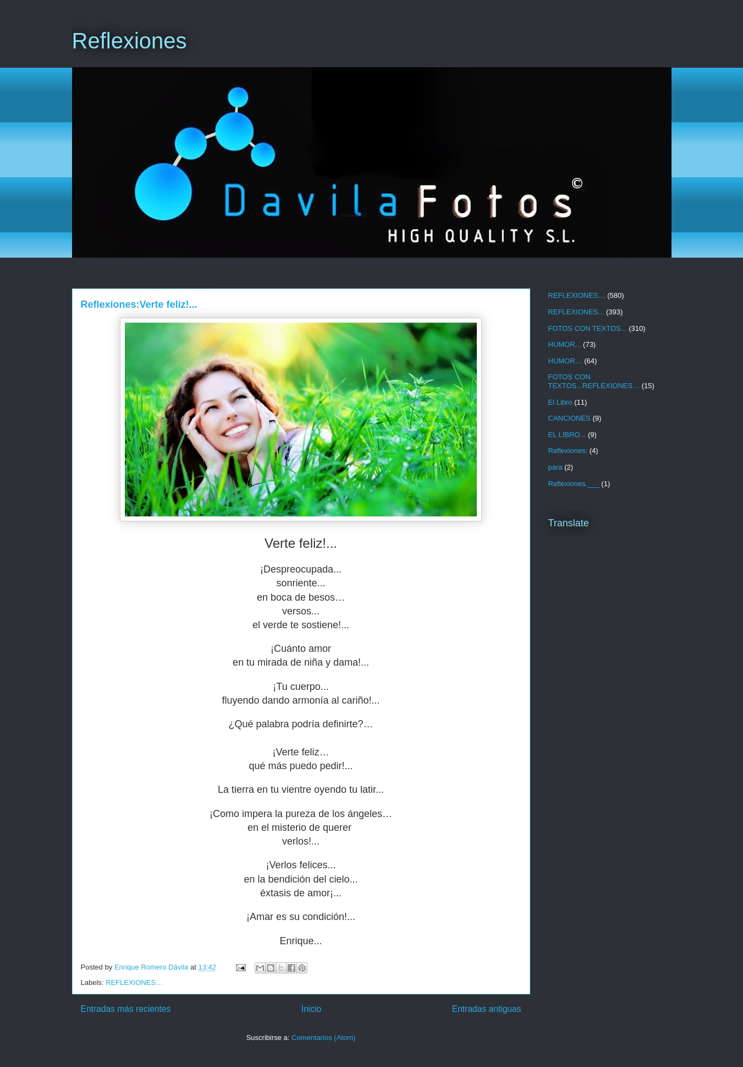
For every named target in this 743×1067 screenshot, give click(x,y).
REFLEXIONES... (576, 312)
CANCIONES (569, 418)
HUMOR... (564, 344)
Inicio (311, 1009)
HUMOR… (565, 361)
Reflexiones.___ (573, 484)
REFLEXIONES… (134, 982)
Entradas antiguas (486, 1009)
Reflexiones (129, 41)
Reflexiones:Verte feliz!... (139, 304)
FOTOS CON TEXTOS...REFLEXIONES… (594, 381)
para (555, 467)
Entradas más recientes (126, 1009)
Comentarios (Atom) (323, 1037)
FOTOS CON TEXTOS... (587, 328)
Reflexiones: (568, 451)
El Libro (560, 402)
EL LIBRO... (567, 435)
